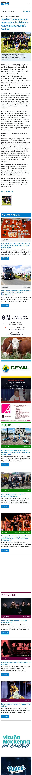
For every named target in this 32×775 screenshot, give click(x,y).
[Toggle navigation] (29, 4)
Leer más (5, 258)
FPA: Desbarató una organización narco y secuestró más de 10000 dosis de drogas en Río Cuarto (15, 246)
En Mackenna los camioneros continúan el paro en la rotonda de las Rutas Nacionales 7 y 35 (16, 293)
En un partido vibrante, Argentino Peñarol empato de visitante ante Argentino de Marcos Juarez (15, 538)
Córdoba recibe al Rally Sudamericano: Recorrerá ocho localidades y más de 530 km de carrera (15, 452)
